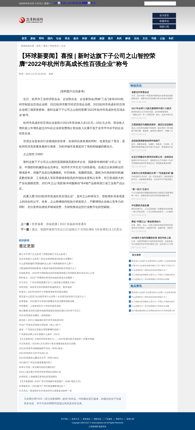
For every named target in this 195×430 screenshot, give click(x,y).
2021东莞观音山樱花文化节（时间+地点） (39, 358)
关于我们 (64, 419)
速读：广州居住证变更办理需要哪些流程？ (40, 329)
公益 (162, 38)
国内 (50, 38)
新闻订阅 (130, 419)
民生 (67, 38)
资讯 (45, 46)
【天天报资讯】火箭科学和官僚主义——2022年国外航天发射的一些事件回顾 (56, 339)
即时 (41, 38)
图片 (110, 38)
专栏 (170, 38)
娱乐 (76, 38)
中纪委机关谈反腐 (140, 205)
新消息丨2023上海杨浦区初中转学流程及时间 (41, 320)
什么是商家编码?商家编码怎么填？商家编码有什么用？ (46, 263)
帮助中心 (119, 419)
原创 (32, 38)
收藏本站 (164, 21)
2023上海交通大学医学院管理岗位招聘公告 (40, 372)
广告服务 (108, 419)
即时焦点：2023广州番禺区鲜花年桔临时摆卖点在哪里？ (46, 277)
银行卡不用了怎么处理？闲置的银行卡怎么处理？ (43, 254)
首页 (24, 38)
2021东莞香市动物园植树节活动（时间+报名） (42, 348)
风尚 (119, 38)
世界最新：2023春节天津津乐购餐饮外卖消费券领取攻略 (46, 301)
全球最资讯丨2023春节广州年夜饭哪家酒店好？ (42, 386)
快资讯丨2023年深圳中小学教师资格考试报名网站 (43, 292)
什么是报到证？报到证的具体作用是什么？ (149, 270)
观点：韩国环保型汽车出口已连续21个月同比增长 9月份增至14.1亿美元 (77, 229)
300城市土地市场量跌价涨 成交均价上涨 (151, 238)
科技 (84, 38)
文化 (145, 38)
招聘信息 (97, 419)
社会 (58, 38)
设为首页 (164, 15)
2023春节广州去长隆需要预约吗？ (35, 362)
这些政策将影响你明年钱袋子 (145, 140)
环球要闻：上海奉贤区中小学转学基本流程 (40, 306)
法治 (136, 38)
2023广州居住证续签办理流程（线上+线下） (40, 325)
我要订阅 (164, 26)
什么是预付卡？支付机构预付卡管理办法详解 (150, 279)
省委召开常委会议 (140, 92)
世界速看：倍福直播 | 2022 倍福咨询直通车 (59, 224)
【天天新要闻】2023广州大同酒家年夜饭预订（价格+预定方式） (50, 381)
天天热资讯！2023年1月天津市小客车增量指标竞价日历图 (47, 343)
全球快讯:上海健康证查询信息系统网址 (38, 376)
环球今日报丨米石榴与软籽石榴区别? (37, 367)
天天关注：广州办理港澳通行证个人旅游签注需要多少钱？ (47, 282)
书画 (153, 38)
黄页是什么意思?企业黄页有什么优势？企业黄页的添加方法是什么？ (52, 296)
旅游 (101, 38)
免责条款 (86, 419)
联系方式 (75, 419)
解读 (127, 38)
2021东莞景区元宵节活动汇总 (33, 353)
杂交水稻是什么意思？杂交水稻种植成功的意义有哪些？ (46, 259)
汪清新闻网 (31, 20)
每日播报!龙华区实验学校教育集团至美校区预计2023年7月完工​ (50, 310)
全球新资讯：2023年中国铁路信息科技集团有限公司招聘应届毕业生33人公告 (57, 273)
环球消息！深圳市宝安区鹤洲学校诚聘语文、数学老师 (45, 287)
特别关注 (54, 46)
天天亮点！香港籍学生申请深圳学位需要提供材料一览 (45, 390)
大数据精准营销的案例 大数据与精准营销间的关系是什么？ (48, 268)
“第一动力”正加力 (140, 189)
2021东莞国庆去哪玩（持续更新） (35, 315)
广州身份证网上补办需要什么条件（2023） (40, 334)
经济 (93, 38)
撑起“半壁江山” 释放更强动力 (146, 221)
